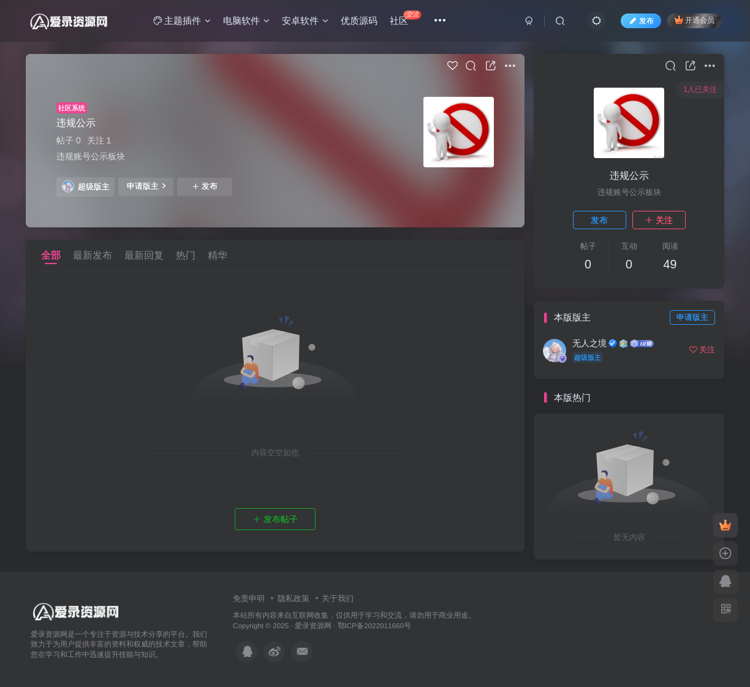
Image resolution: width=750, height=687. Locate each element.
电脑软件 (246, 20)
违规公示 (76, 123)
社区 (405, 18)
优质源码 (359, 20)
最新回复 (144, 255)
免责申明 (249, 598)
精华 (217, 255)
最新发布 (92, 255)
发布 (205, 186)
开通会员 (694, 20)
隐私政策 (293, 598)
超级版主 (86, 186)
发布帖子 (275, 519)
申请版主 (146, 186)
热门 (185, 255)
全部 (51, 255)
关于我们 (338, 598)
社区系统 (71, 108)
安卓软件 (305, 20)
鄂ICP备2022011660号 (374, 625)
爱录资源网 (313, 625)
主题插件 (182, 20)
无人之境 (589, 343)
